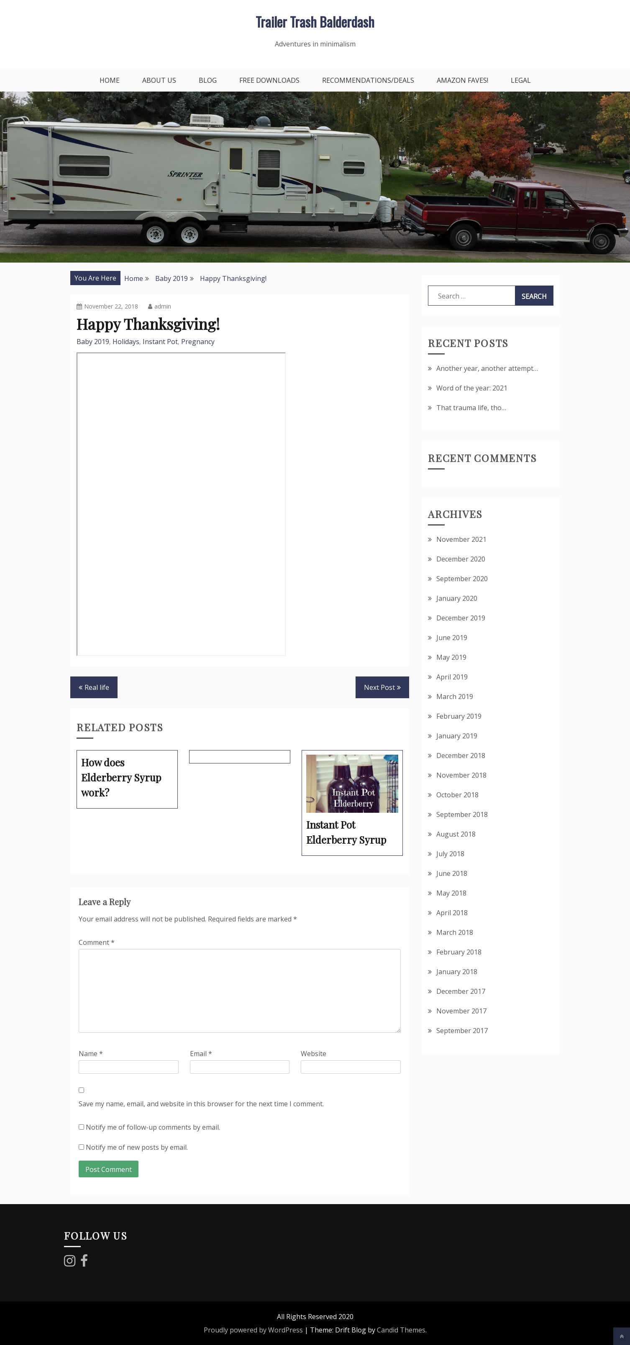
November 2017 (461, 1011)
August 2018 (456, 834)
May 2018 (451, 893)
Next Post (379, 687)
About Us (159, 80)
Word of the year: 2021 (471, 388)
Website (313, 1053)
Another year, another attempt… (487, 368)
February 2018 (458, 952)
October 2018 (457, 794)
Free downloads (269, 80)
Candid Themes (401, 1330)
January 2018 (456, 971)
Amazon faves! (462, 80)
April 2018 (452, 912)
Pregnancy (198, 341)
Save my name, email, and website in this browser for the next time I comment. (201, 1103)
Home (110, 80)
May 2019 (451, 657)
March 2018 (454, 932)
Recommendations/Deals (368, 80)
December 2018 (460, 755)
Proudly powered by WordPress (253, 1330)
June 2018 (451, 873)
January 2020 (456, 598)
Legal (521, 80)
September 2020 (462, 578)
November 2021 (461, 539)
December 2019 (460, 618)
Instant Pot (160, 341)
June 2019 (451, 637)
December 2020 (460, 559)
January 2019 (456, 735)
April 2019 (452, 676)
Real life (97, 687)
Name (91, 1053)
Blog (208, 80)
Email (201, 1053)
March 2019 (454, 696)
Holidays (126, 341)
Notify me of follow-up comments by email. (153, 1127)
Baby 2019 (93, 341)
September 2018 (462, 814)
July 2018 (450, 853)
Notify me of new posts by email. (137, 1147)
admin (159, 306)
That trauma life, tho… (471, 407)
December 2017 (460, 991)
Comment (97, 942)
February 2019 (458, 716)
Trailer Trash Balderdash (315, 21)
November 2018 (461, 775)
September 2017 (462, 1030)
